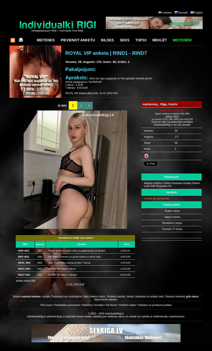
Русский (183, 12)
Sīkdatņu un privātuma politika (155, 305)
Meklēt (159, 40)
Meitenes (46, 40)
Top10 (141, 40)
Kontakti (98, 305)
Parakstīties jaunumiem (67, 305)
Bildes (107, 40)
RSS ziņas (46, 305)
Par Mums (111, 305)
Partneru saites (127, 305)
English (198, 12)
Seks (124, 40)
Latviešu (167, 12)
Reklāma (87, 305)
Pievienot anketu (78, 40)
